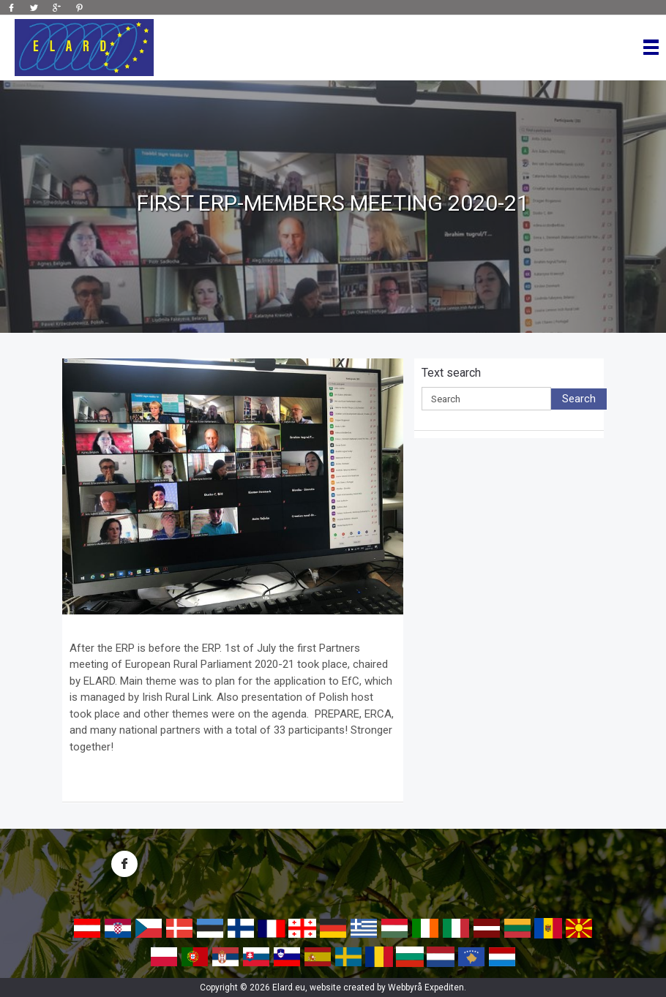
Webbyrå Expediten (426, 987)
